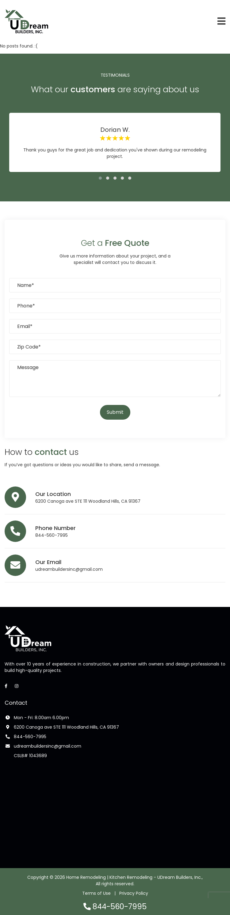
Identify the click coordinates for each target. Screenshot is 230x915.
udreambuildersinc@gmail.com (69, 569)
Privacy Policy (133, 893)
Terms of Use (96, 893)
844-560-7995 (51, 535)
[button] (100, 178)
